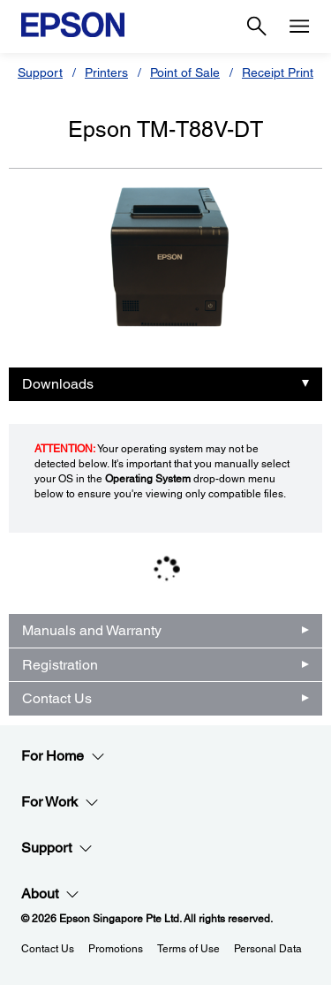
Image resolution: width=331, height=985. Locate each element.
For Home (63, 756)
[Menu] (299, 26)
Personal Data (268, 949)
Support (40, 72)
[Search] (257, 26)
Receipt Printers (286, 72)
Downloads (58, 383)
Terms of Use (188, 949)
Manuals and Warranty (92, 630)
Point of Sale (185, 72)
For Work (60, 802)
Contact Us (57, 698)
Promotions (115, 949)
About (50, 894)
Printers (106, 72)
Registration (60, 664)
